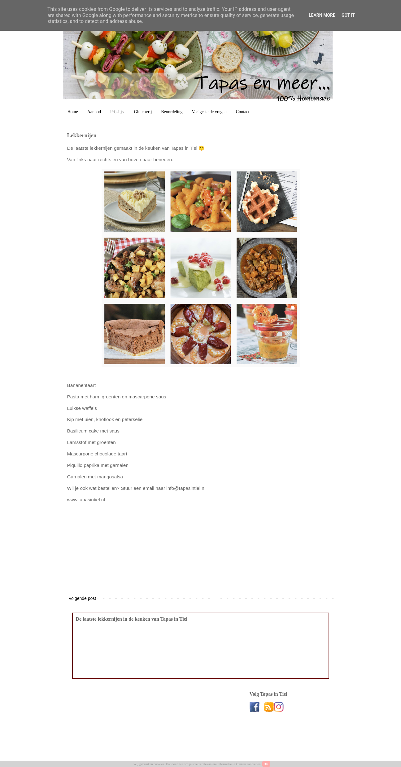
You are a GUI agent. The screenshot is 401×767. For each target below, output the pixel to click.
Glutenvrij (143, 111)
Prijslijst (117, 111)
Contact (243, 111)
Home (73, 111)
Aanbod (94, 111)
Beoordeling (171, 111)
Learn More (322, 15)
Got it (348, 15)
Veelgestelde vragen (209, 111)
